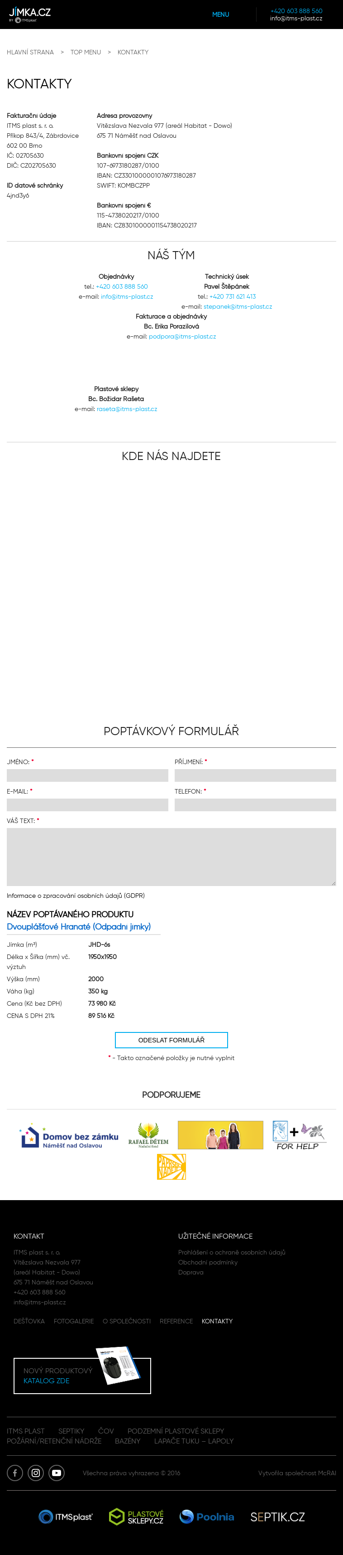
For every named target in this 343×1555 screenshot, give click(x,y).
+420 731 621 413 (233, 296)
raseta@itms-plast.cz (127, 408)
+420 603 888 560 (297, 11)
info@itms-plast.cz (296, 18)
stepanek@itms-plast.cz (238, 306)
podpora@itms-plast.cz (182, 336)
